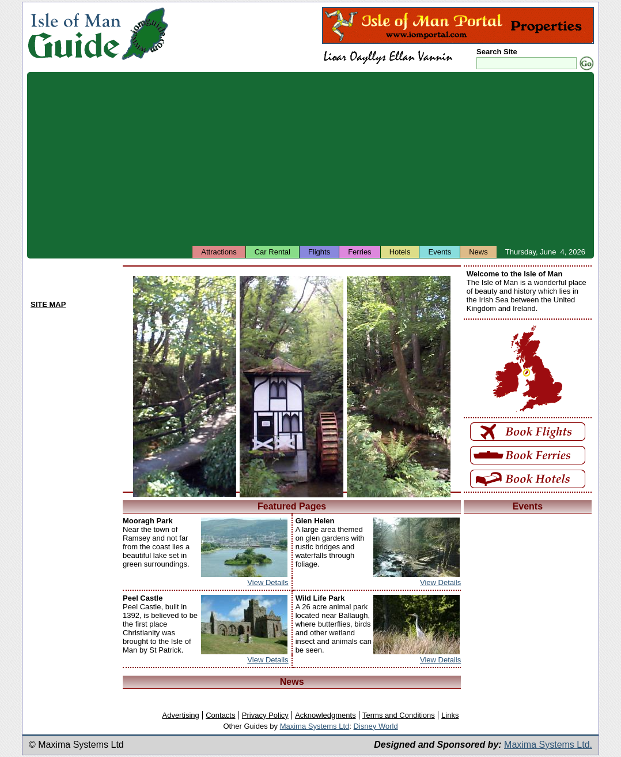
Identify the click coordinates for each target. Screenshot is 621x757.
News (478, 252)
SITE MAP (48, 304)
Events (439, 252)
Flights (319, 252)
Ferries (359, 252)
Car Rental (272, 252)
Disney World (376, 726)
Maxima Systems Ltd (315, 726)
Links (450, 715)
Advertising (180, 715)
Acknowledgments (325, 715)
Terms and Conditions (398, 715)
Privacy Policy (265, 715)
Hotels (400, 252)
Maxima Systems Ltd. (548, 744)
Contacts (220, 715)
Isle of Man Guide (74, 33)
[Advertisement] (310, 158)
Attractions (218, 252)
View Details (267, 582)
